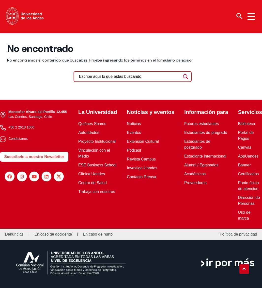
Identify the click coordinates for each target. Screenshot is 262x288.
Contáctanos (18, 139)
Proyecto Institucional (97, 141)
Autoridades (88, 132)
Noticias (134, 124)
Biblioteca (246, 124)
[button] (244, 268)
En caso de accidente (53, 234)
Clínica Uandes (91, 174)
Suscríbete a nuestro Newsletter (34, 157)
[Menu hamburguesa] (251, 16)
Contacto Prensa (141, 177)
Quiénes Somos (92, 124)
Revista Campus (141, 159)
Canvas (244, 147)
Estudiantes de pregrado (205, 132)
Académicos (195, 174)
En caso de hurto (98, 234)
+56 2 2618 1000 (21, 127)
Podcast (134, 150)
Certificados (248, 174)
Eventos (134, 132)
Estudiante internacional (205, 156)
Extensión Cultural (143, 141)
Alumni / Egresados (201, 165)
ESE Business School (97, 165)
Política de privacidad (238, 234)
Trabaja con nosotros (96, 192)
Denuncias (14, 234)
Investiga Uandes (142, 168)
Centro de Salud (92, 183)
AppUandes (248, 156)
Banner (244, 165)
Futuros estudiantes (201, 124)
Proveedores (195, 183)
